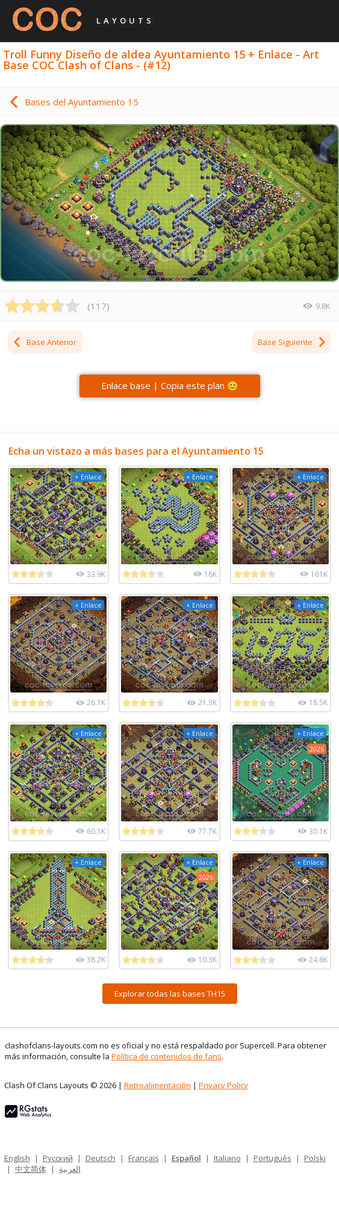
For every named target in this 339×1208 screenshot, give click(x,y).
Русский (58, 1158)
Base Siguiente (292, 342)
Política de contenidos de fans (166, 1056)
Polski (315, 1158)
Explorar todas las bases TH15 (169, 993)
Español (186, 1158)
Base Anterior (44, 342)
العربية (70, 1168)
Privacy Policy (223, 1085)
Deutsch (101, 1158)
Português (272, 1158)
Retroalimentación (157, 1085)
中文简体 (30, 1168)
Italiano (227, 1158)
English (17, 1158)
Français (143, 1158)
